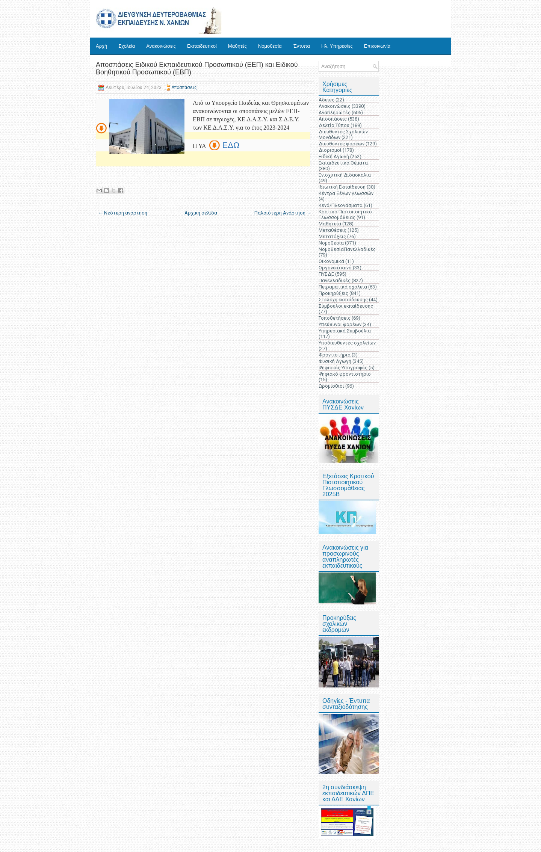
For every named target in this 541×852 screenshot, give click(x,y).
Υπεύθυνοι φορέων (340, 324)
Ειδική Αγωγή (334, 156)
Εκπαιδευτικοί (202, 46)
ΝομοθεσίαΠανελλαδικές (347, 249)
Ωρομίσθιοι (331, 386)
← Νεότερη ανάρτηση (122, 213)
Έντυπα (301, 46)
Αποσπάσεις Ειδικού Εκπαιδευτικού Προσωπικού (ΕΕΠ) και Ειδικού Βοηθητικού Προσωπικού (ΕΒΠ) (197, 68)
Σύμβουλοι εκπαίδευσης (346, 306)
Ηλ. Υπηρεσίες (337, 46)
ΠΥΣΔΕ (326, 274)
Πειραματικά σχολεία (343, 287)
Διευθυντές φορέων (341, 144)
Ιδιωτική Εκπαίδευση (342, 187)
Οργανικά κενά (335, 267)
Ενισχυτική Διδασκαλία (345, 175)
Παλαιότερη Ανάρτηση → (282, 213)
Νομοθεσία (270, 46)
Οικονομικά (331, 261)
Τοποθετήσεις (335, 318)
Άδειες (326, 100)
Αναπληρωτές (335, 112)
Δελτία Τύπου (334, 125)
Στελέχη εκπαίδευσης (343, 299)
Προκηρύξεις (333, 293)
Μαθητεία (330, 224)
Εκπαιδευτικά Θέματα (343, 163)
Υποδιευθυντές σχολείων (347, 343)
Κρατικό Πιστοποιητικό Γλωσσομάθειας (345, 214)
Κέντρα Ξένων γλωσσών (346, 193)
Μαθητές (237, 46)
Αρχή (101, 46)
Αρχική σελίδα (200, 213)
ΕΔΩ (231, 145)
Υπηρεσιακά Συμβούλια (345, 331)
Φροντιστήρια (335, 355)
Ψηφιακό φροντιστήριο (345, 374)
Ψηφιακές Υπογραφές (343, 367)
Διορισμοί (330, 150)
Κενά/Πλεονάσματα (341, 205)
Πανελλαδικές (335, 280)
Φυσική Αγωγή (335, 361)
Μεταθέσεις (332, 230)
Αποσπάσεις (184, 87)
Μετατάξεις (332, 236)
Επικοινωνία (377, 46)
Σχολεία (126, 46)
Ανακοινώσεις (161, 46)
